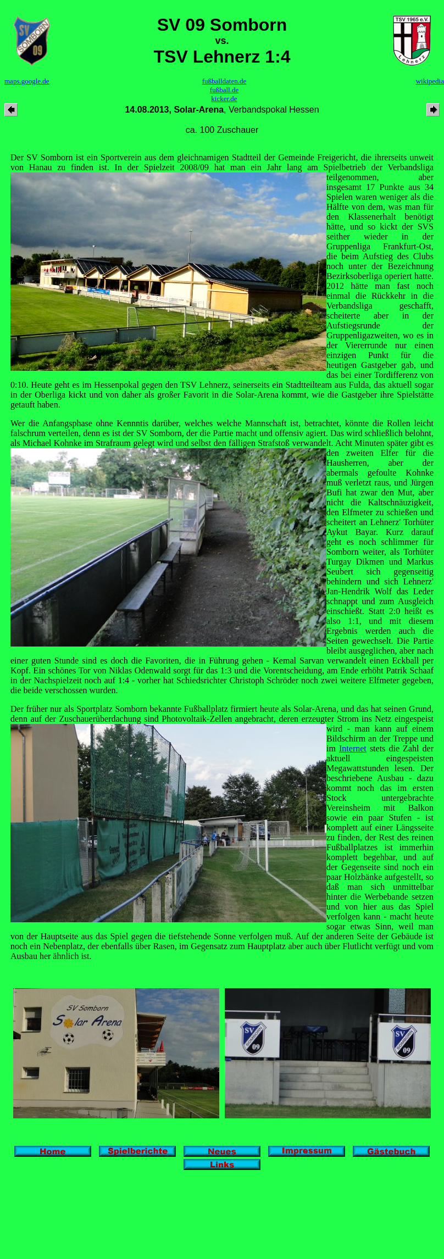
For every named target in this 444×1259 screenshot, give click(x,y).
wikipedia (430, 81)
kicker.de (224, 98)
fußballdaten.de (224, 81)
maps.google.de (26, 81)
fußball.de (224, 90)
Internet (353, 748)
